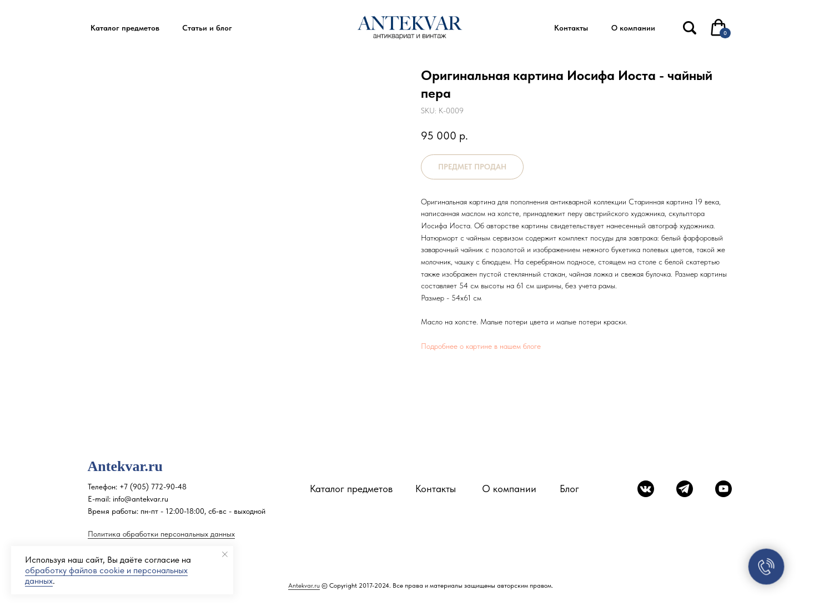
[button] (125, 28)
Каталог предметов (351, 488)
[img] (690, 28)
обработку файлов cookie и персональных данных (106, 575)
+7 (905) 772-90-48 (153, 486)
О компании (509, 488)
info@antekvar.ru (140, 498)
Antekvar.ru (304, 585)
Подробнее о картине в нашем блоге (481, 346)
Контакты (435, 488)
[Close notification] (224, 554)
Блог (569, 488)
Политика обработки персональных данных (161, 533)
